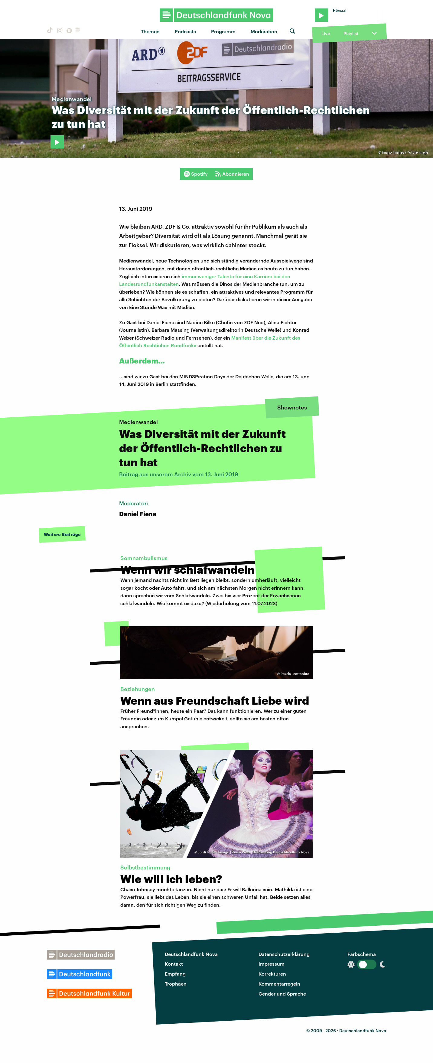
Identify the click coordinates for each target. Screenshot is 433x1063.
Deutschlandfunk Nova (191, 954)
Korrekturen (272, 974)
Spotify (196, 174)
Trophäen (176, 983)
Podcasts (185, 31)
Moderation (264, 31)
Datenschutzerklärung (284, 954)
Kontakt (174, 964)
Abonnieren (232, 174)
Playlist (350, 33)
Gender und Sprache (282, 993)
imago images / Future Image (405, 152)
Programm (223, 31)
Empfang (175, 974)
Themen (150, 31)
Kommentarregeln (279, 983)
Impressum (272, 964)
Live (325, 33)
